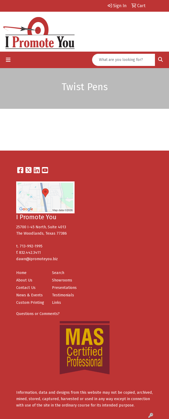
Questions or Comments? (38, 313)
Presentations (64, 287)
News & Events (29, 295)
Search (58, 272)
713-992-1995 (31, 246)
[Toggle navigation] (8, 60)
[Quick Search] (123, 60)
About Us (24, 280)
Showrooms (62, 280)
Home (21, 272)
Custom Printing (30, 302)
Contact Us (26, 287)
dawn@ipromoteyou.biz (37, 258)
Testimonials (63, 295)
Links (56, 302)
